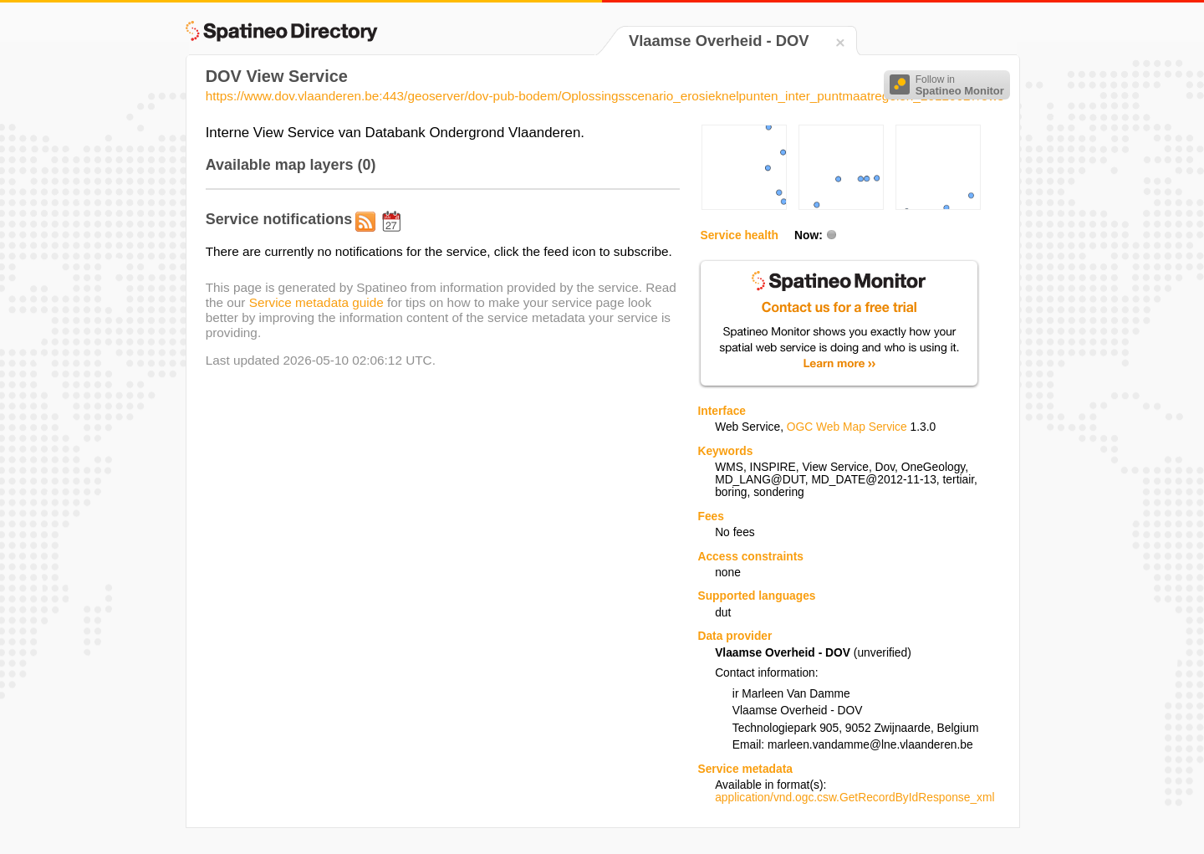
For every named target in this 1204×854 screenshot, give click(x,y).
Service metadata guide (316, 302)
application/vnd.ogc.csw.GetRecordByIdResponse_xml (854, 797)
